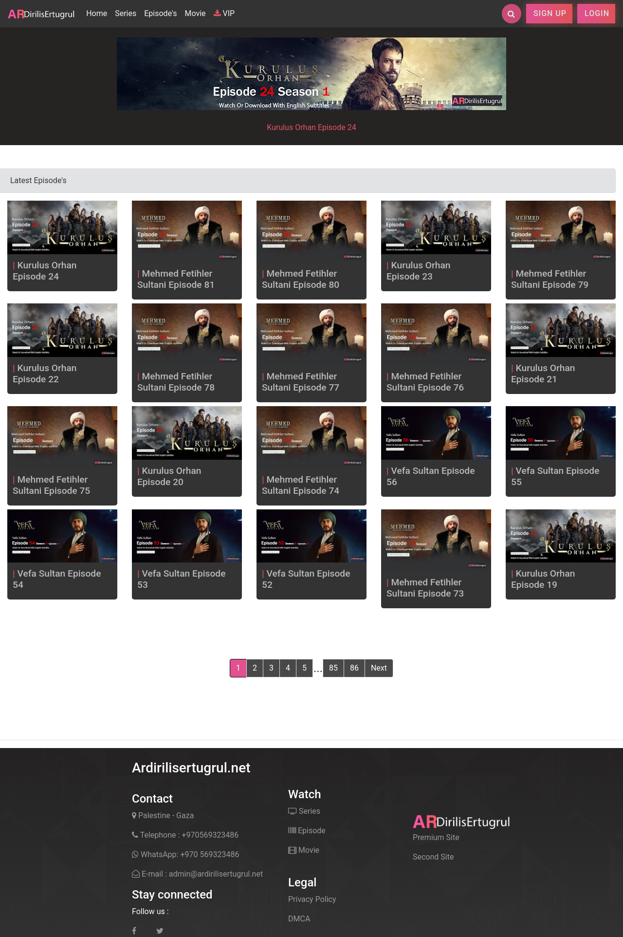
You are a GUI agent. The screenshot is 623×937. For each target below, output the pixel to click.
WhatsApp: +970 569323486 (185, 854)
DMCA (299, 918)
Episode (307, 830)
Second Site (433, 857)
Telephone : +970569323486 (185, 835)
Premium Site (436, 837)
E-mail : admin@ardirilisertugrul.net (197, 874)
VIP (224, 13)
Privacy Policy (312, 899)
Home (98, 12)
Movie (194, 13)
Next (379, 668)
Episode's (160, 13)
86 (354, 668)
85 (333, 668)
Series (125, 13)
